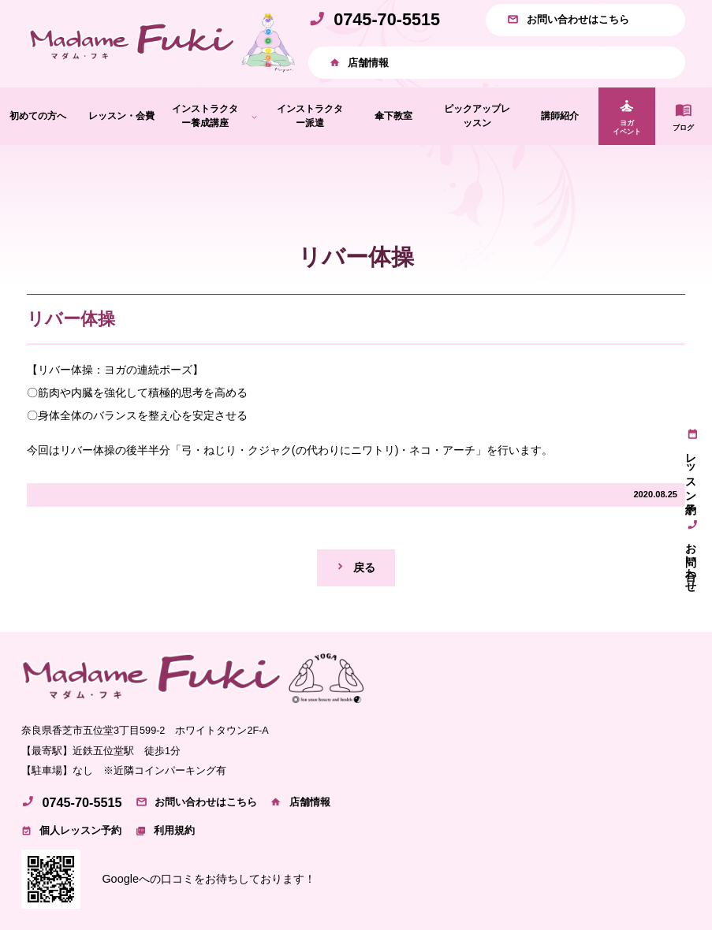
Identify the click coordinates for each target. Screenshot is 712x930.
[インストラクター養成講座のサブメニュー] (254, 116)
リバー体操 (71, 319)
